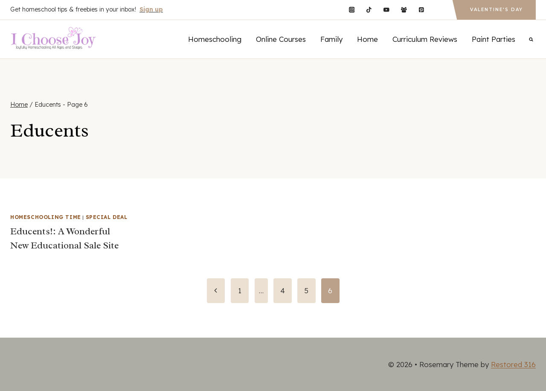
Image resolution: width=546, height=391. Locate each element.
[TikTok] (369, 9)
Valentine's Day (496, 9)
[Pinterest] (421, 9)
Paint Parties (493, 39)
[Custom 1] (438, 9)
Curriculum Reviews (424, 39)
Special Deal (107, 217)
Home (367, 39)
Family (331, 39)
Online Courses (281, 39)
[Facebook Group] (404, 9)
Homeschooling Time (45, 217)
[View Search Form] (531, 39)
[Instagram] (351, 9)
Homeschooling (214, 39)
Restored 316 (513, 364)
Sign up (151, 9)
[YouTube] (386, 9)
